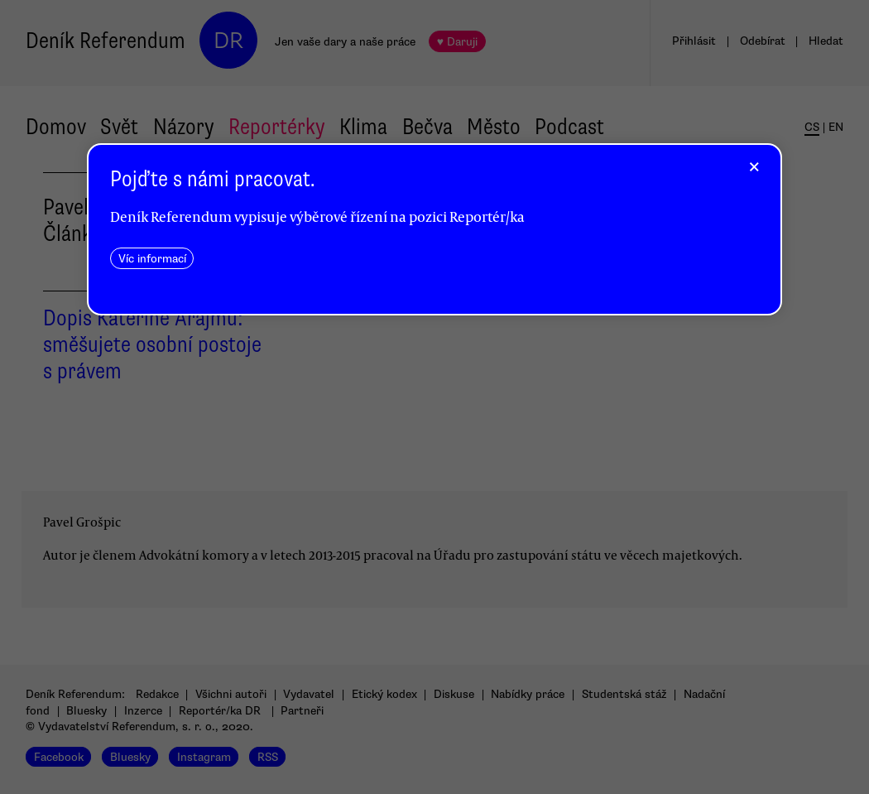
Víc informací (152, 259)
